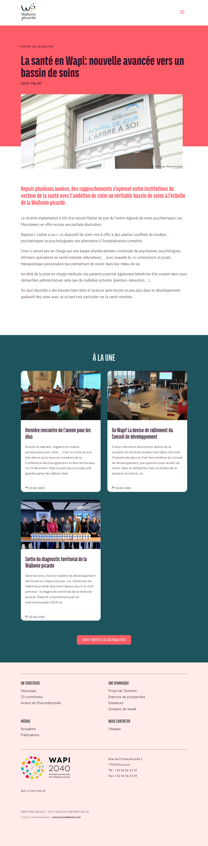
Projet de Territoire (122, 691)
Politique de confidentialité (68, 811)
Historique (28, 691)
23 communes (32, 697)
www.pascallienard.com (66, 817)
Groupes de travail (122, 709)
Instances (116, 703)
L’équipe (114, 729)
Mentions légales (33, 811)
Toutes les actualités (37, 46)
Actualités (28, 729)
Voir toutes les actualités (104, 640)
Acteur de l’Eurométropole (41, 703)
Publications (30, 735)
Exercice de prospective (126, 697)
